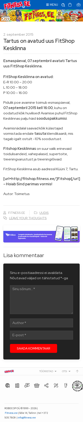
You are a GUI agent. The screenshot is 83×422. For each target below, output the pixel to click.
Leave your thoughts (28, 218)
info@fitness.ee (27, 417)
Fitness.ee (11, 412)
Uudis (44, 213)
